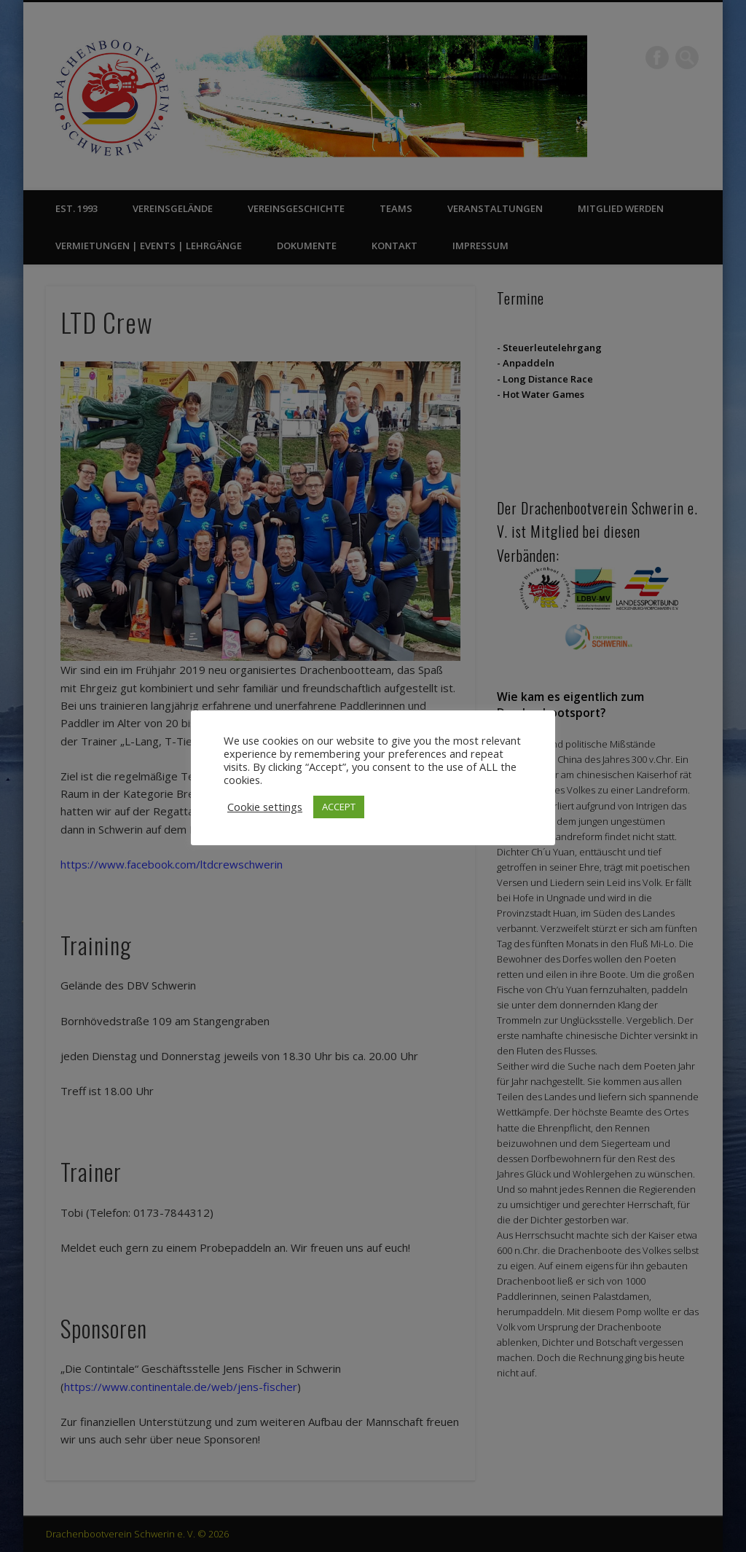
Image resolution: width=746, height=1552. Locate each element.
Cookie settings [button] (264, 806)
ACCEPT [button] (339, 806)
